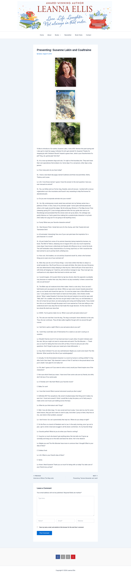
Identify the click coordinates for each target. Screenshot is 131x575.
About (50, 35)
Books (58, 35)
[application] (60, 35)
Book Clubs (77, 35)
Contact (86, 35)
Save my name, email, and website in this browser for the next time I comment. (61, 527)
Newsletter (67, 35)
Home (44, 35)
